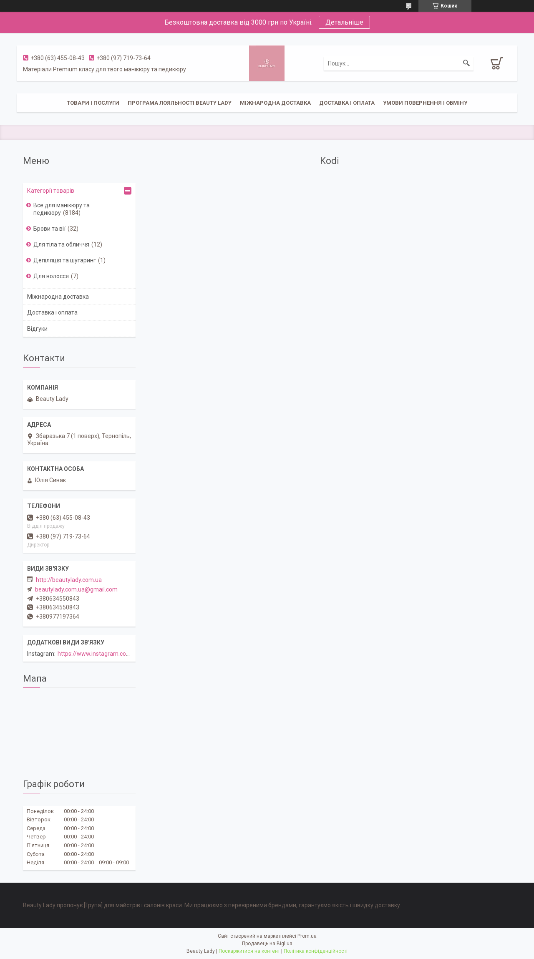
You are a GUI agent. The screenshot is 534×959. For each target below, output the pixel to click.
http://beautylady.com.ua (69, 579)
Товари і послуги (93, 103)
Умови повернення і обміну (425, 103)
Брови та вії (49, 228)
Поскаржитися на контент (249, 951)
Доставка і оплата (347, 103)
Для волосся (51, 276)
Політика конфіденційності (316, 951)
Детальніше (344, 22)
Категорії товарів (50, 190)
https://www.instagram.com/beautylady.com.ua (121, 653)
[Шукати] (466, 63)
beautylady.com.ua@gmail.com (76, 589)
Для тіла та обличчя (61, 244)
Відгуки (37, 328)
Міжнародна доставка (275, 103)
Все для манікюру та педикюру (61, 209)
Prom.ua (307, 936)
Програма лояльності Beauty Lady (180, 103)
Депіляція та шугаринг (64, 260)
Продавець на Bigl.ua (267, 943)
